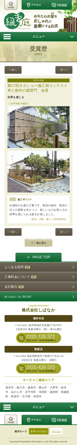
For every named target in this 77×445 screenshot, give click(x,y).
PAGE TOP (38, 257)
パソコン (56, 431)
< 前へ (13, 69)
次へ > (64, 69)
